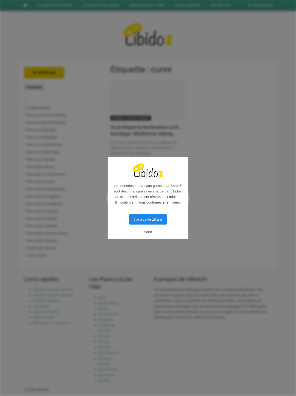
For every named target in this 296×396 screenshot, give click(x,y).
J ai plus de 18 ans (147, 219)
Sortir (148, 232)
